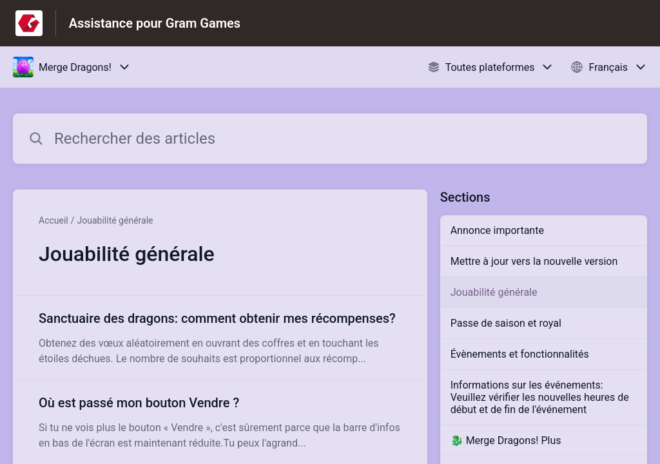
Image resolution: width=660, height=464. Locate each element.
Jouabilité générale (115, 220)
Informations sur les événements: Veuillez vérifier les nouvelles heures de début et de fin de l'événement (540, 397)
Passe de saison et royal (506, 323)
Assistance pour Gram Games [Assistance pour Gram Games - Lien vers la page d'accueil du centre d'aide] (154, 23)
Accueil (53, 220)
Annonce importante (497, 230)
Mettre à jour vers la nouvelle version (534, 261)
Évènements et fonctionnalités (520, 354)
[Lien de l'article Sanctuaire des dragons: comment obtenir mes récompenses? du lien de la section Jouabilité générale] (220, 338)
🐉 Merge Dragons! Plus (506, 440)
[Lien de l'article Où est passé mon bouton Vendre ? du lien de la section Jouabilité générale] (220, 422)
